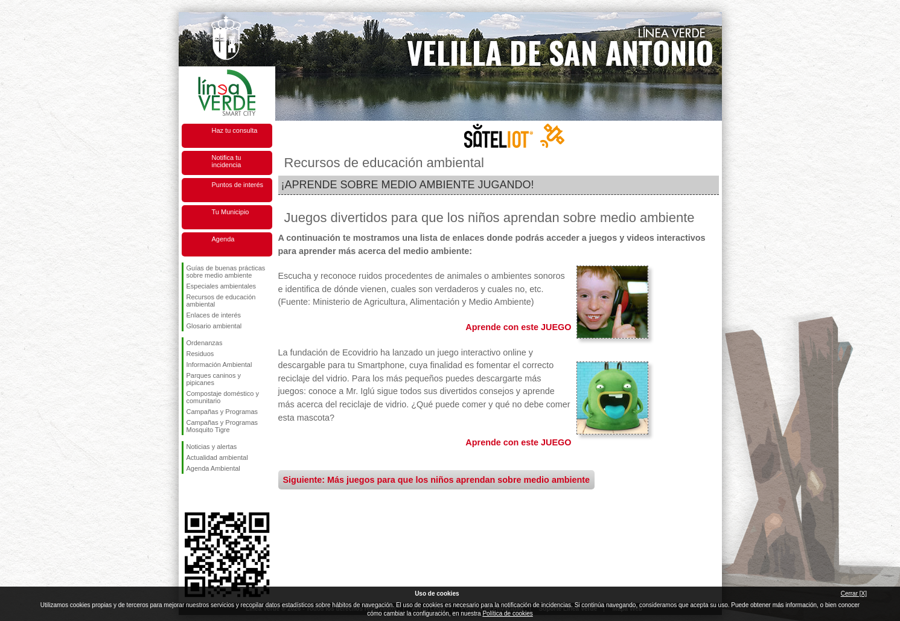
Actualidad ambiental (217, 457)
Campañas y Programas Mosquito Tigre (222, 426)
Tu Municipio (230, 211)
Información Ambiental (219, 364)
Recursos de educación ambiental (221, 300)
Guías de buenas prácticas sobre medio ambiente (226, 271)
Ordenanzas (205, 342)
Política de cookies (507, 613)
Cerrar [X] (854, 593)
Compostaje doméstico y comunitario (223, 397)
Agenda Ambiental (213, 468)
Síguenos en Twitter (209, 493)
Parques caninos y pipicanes (214, 379)
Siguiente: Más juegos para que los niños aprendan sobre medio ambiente (436, 480)
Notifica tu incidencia (226, 161)
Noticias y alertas (212, 446)
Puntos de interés (238, 184)
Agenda (223, 239)
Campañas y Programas (222, 411)
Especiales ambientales (222, 286)
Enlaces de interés (214, 315)
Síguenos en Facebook (189, 493)
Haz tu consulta (235, 130)
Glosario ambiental (214, 326)
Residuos (200, 353)
